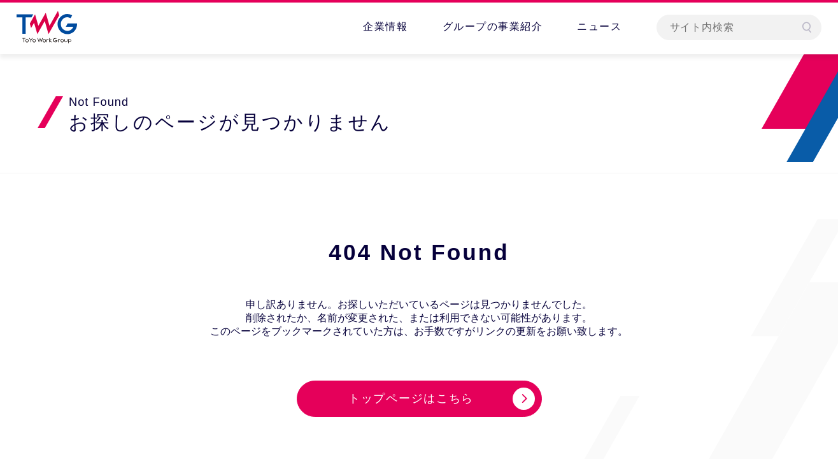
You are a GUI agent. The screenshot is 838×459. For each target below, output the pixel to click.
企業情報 (385, 26)
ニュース (599, 26)
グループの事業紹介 (493, 26)
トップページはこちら (411, 398)
